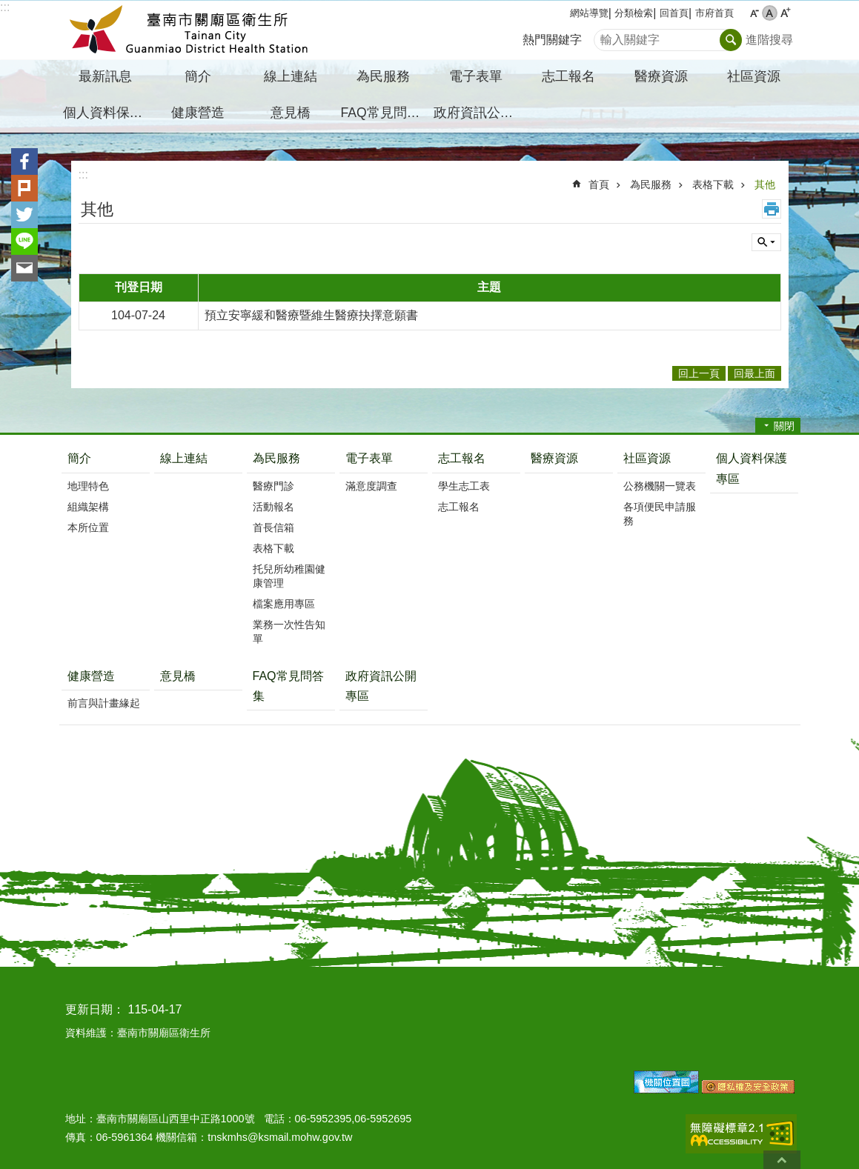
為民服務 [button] (383, 76)
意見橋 (291, 112)
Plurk (24, 188)
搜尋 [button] (731, 40)
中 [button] (769, 13)
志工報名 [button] (568, 76)
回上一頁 (699, 373)
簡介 (79, 458)
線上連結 (290, 76)
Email (24, 268)
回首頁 (674, 13)
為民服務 (650, 184)
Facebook (24, 161)
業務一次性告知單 (289, 632)
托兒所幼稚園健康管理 (289, 576)
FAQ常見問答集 (385, 112)
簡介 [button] (198, 76)
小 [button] (754, 13)
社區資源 (647, 458)
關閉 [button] (784, 426)
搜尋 (605, 36)
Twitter (24, 215)
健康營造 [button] (198, 112)
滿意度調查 (371, 486)
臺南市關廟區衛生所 (189, 30)
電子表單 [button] (476, 76)
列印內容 (771, 209)
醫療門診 (273, 486)
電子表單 (369, 458)
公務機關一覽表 (659, 486)
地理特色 (88, 486)
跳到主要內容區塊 (7, 7)
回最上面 (781, 1159)
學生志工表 (464, 486)
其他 (764, 184)
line (24, 241)
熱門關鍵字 (552, 39)
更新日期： (95, 1009)
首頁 (598, 184)
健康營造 (91, 676)
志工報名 (461, 458)
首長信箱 (273, 527)
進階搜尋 (769, 39)
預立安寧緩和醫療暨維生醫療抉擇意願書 (311, 315)
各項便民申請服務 (659, 514)
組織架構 (88, 507)
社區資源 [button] (753, 76)
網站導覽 (589, 13)
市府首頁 (714, 13)
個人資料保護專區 (107, 112)
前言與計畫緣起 (103, 703)
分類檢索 (633, 13)
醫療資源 (661, 76)
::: (5, 7)
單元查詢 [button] (766, 242)
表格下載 (713, 184)
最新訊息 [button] (105, 76)
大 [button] (785, 13)
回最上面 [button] (754, 373)
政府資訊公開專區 (478, 112)
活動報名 (273, 507)
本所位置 (88, 527)
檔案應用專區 (284, 604)
